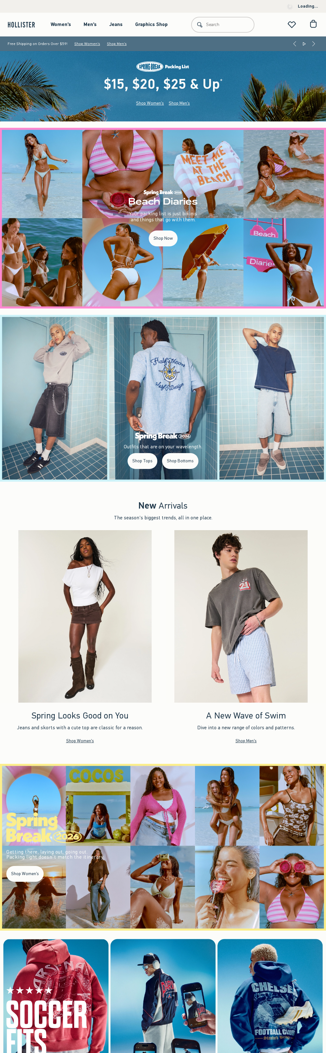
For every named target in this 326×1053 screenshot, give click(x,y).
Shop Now (163, 238)
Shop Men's (117, 43)
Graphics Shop (151, 24)
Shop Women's (87, 43)
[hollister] (24, 24)
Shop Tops (142, 461)
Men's (90, 24)
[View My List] (292, 24)
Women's (61, 24)
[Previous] (294, 44)
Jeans (115, 24)
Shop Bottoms (180, 461)
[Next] (313, 44)
